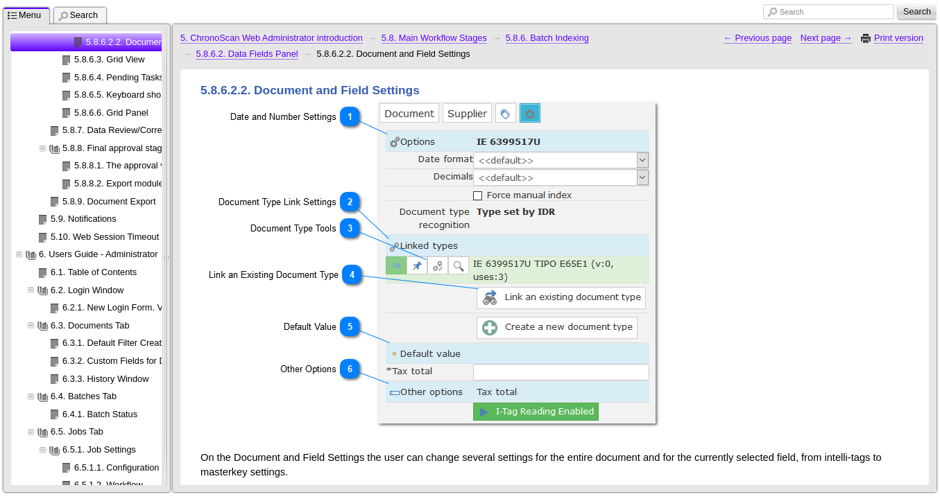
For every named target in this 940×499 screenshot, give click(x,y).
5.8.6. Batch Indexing (547, 38)
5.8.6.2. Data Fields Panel (247, 54)
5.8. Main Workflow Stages (434, 38)
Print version (898, 38)
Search (791, 12)
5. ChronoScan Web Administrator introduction (271, 38)
